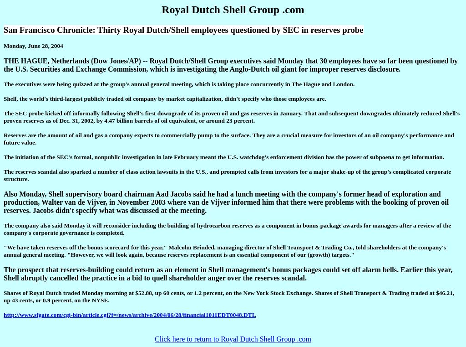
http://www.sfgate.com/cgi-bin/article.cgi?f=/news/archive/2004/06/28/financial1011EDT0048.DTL (130, 314)
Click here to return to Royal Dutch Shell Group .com (233, 339)
